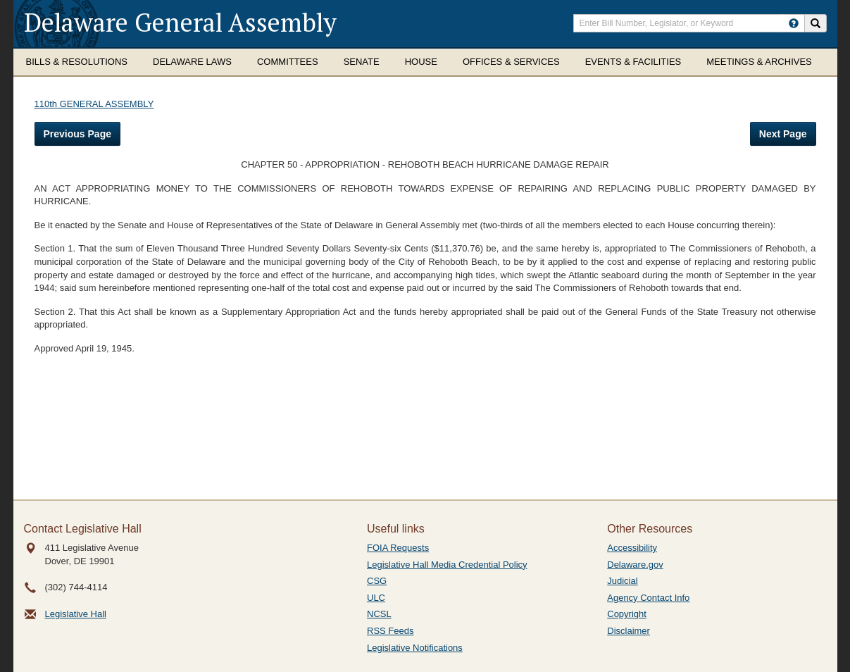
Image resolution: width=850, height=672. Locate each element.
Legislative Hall (75, 614)
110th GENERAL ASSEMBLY (94, 104)
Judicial (622, 580)
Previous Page (78, 133)
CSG (377, 580)
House (421, 61)
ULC (376, 597)
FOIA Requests (398, 547)
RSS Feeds (390, 631)
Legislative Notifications (415, 647)
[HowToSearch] (793, 23)
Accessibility (632, 547)
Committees (287, 61)
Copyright (626, 614)
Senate (362, 61)
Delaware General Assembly (180, 22)
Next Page (783, 133)
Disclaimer (628, 631)
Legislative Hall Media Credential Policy (447, 564)
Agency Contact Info (648, 597)
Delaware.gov (635, 564)
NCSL (379, 614)
